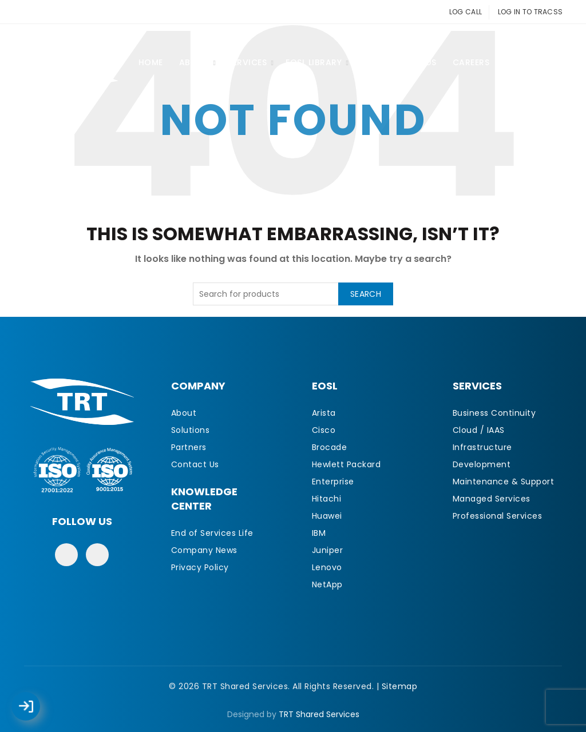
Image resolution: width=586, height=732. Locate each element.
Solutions (190, 430)
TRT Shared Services (319, 714)
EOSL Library (314, 62)
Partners (189, 447)
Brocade (329, 447)
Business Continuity (494, 413)
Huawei (327, 516)
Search (365, 294)
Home (150, 62)
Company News (204, 550)
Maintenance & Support (504, 481)
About (194, 62)
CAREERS (471, 62)
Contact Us (533, 62)
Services (247, 62)
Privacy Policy (200, 567)
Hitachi (327, 498)
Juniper (327, 550)
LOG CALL (465, 12)
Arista (324, 413)
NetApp (327, 584)
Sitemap (400, 686)
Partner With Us (399, 62)
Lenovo (327, 567)
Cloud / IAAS (479, 430)
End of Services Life (212, 533)
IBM (319, 533)
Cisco (324, 430)
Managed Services (491, 498)
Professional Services (498, 516)
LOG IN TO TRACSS (530, 12)
